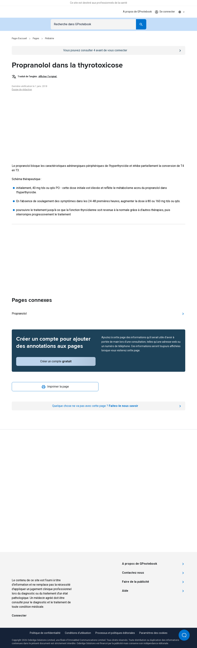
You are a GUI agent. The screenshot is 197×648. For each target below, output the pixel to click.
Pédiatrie (49, 38)
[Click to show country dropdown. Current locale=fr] (181, 12)
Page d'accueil (19, 38)
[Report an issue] (98, 406)
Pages (36, 38)
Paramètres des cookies (153, 632)
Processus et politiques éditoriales (115, 632)
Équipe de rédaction (22, 89)
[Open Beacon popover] (184, 635)
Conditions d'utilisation (78, 632)
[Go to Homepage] (24, 11)
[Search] (141, 24)
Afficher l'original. (47, 76)
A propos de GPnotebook (137, 11)
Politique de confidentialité (45, 632)
